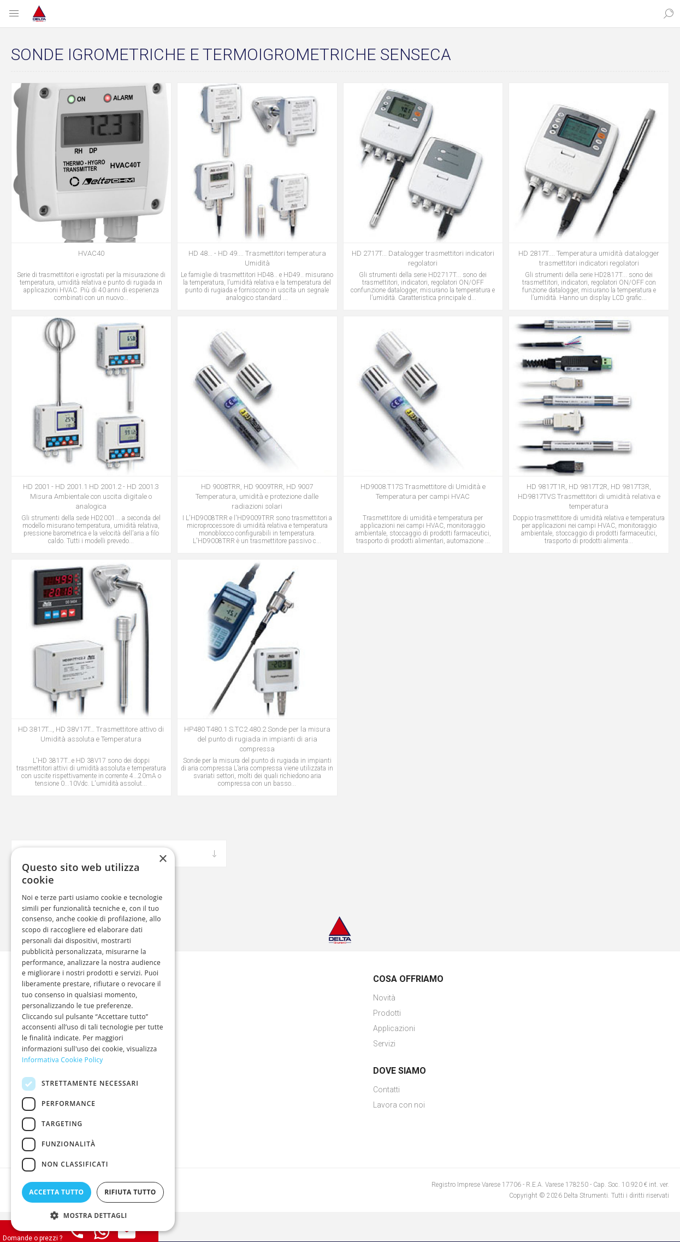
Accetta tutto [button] (56, 1192)
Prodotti (387, 1013)
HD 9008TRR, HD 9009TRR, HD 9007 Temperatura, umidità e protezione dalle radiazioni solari (257, 496)
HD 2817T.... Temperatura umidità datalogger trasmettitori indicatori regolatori (588, 258)
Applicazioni (394, 1028)
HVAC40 (91, 253)
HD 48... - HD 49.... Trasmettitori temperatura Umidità (257, 258)
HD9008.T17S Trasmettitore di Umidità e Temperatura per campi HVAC (423, 491)
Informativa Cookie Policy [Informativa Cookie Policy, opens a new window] (62, 1059)
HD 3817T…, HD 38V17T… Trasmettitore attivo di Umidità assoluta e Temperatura (91, 734)
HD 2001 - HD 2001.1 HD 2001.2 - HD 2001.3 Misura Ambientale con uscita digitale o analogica (91, 496)
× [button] (162, 859)
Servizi (384, 1043)
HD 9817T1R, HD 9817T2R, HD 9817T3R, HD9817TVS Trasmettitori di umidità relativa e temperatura (589, 496)
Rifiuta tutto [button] (130, 1192)
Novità (384, 997)
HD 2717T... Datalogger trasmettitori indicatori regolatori (423, 258)
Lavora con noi (399, 1104)
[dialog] (93, 1039)
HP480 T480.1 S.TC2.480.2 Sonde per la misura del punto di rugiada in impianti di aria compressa (257, 739)
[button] (93, 1215)
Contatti (386, 1089)
